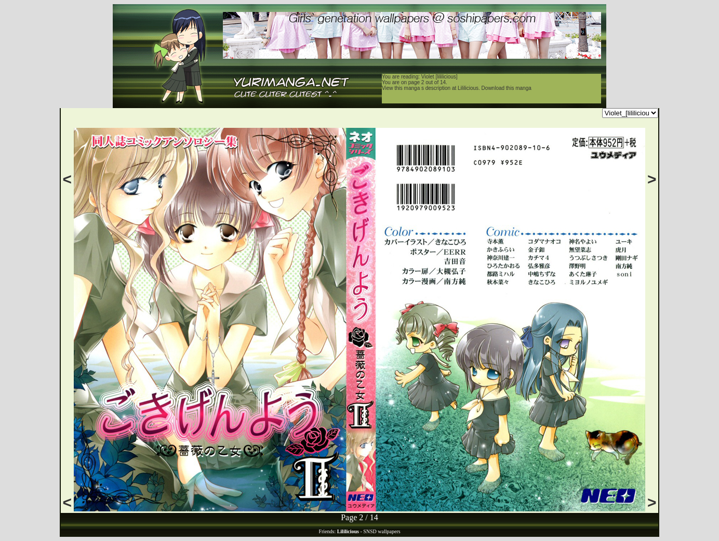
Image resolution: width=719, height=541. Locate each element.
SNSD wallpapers (381, 531)
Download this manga (506, 88)
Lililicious (468, 88)
